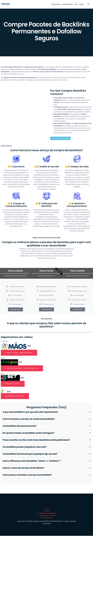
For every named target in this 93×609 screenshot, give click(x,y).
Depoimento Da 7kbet (15, 396)
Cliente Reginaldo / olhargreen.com (22, 368)
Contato (81, 4)
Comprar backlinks (67, 4)
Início (48, 509)
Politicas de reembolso (48, 515)
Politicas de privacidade (47, 513)
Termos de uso (47, 518)
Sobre (47, 511)
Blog (76, 4)
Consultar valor (15, 309)
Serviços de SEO (56, 4)
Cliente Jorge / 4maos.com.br (19, 353)
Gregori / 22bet (13, 384)
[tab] (46, 350)
